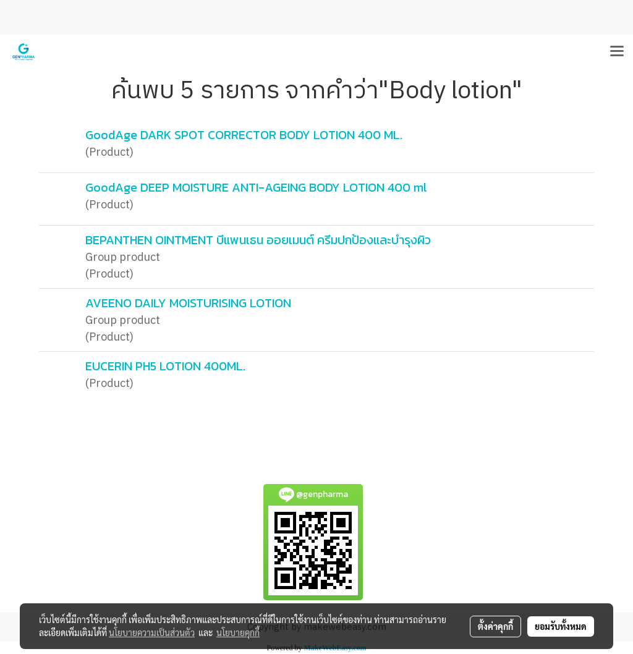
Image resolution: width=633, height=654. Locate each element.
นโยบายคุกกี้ (238, 632)
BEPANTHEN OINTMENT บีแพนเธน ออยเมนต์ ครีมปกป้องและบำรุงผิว (258, 240)
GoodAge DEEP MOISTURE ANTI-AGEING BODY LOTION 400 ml (256, 187)
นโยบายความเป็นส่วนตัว (152, 632)
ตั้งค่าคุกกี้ (495, 626)
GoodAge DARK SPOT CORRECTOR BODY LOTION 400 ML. (243, 134)
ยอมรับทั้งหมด (561, 626)
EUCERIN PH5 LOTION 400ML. (165, 366)
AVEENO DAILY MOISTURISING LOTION (188, 303)
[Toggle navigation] (617, 52)
